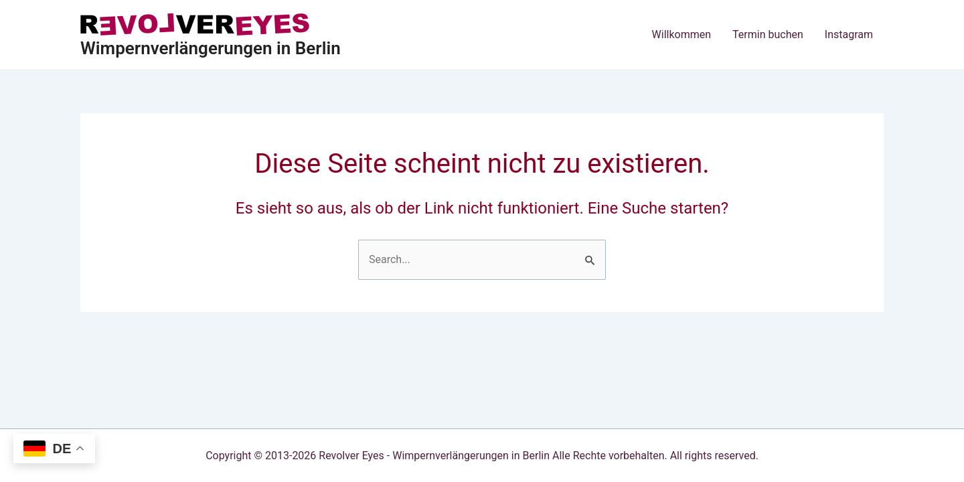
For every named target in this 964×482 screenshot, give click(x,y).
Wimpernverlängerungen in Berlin (210, 48)
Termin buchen (767, 34)
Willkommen (681, 34)
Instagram (849, 34)
